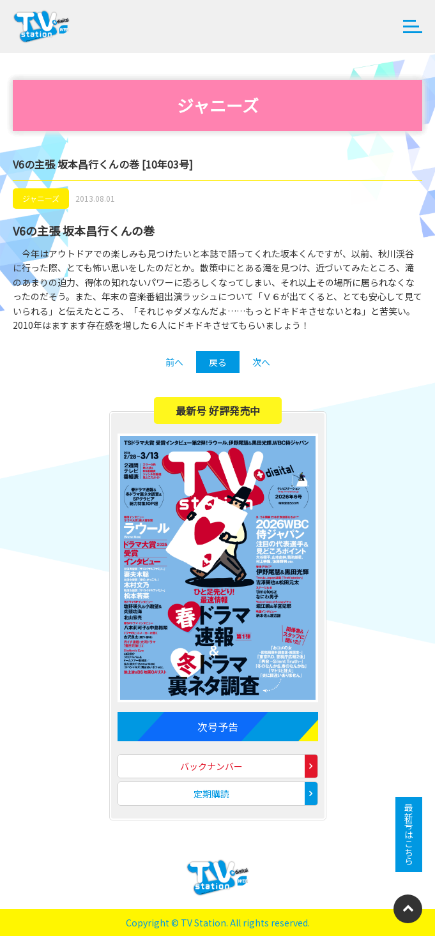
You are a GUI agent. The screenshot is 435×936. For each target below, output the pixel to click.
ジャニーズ (40, 198)
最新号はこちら (408, 834)
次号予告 (217, 726)
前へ (174, 362)
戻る (218, 362)
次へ (261, 362)
